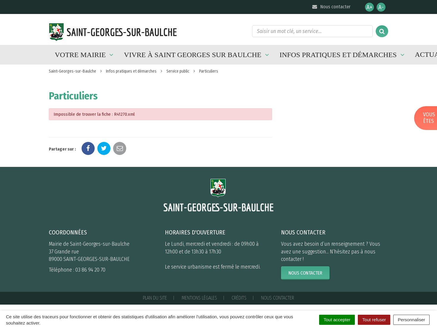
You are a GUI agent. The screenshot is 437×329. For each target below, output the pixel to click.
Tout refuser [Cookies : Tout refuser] (374, 319)
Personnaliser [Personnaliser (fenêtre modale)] (411, 319)
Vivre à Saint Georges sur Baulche (197, 55)
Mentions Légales (199, 298)
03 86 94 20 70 (90, 270)
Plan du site (155, 298)
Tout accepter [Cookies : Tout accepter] (337, 319)
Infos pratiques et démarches (343, 55)
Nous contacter (330, 7)
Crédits (239, 298)
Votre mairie (85, 55)
